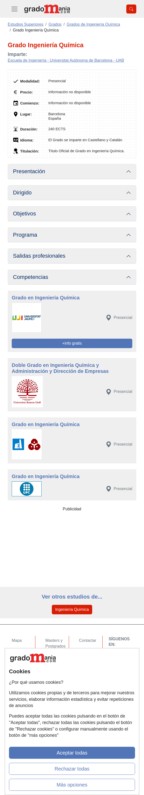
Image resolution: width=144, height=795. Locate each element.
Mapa (17, 640)
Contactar (87, 640)
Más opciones (72, 785)
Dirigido (22, 192)
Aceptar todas (72, 753)
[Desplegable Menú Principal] (14, 9)
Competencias (30, 277)
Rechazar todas (72, 769)
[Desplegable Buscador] (131, 8)
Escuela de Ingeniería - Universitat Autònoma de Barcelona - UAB (66, 60)
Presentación (29, 171)
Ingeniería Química (72, 609)
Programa (25, 235)
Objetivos (24, 213)
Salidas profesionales (39, 256)
